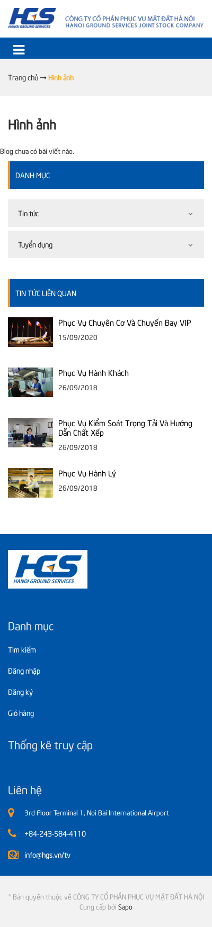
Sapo (125, 906)
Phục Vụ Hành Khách (93, 372)
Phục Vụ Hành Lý (87, 473)
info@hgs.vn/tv (47, 854)
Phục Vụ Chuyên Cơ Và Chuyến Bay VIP (124, 322)
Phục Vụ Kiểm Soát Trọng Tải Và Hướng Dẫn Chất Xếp (125, 427)
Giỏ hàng (21, 713)
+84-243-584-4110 (55, 833)
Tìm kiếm (22, 649)
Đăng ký (20, 691)
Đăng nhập (24, 670)
